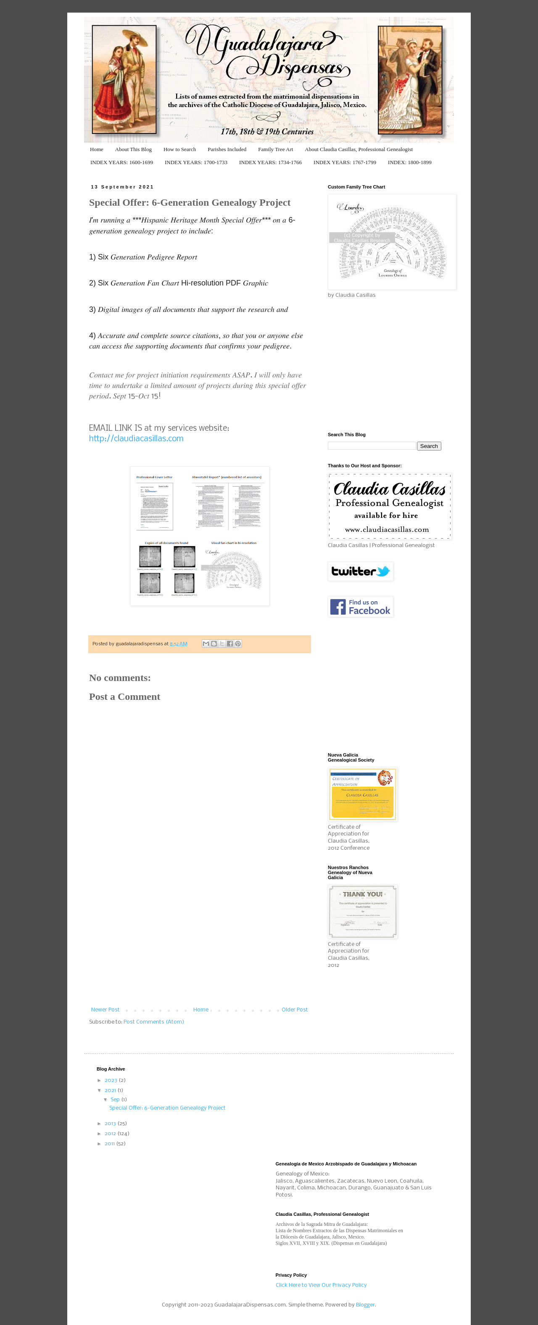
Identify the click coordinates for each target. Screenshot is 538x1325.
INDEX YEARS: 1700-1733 (196, 162)
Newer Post (105, 1010)
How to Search (180, 149)
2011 (110, 1144)
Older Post (295, 1010)
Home (96, 149)
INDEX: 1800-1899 (410, 162)
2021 (111, 1090)
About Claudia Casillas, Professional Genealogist (359, 149)
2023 (112, 1080)
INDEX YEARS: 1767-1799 (345, 162)
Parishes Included (227, 149)
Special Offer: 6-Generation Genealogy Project (167, 1108)
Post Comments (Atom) (154, 1022)
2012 (111, 1133)
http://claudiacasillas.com (136, 439)
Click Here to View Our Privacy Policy (321, 1285)
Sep (116, 1099)
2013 (111, 1123)
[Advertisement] (200, 944)
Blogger (365, 1305)
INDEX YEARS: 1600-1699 (121, 162)
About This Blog (133, 149)
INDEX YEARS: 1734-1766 (270, 162)
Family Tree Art (275, 149)
